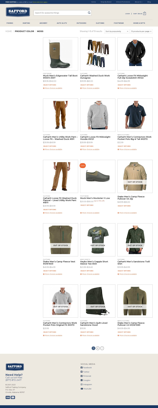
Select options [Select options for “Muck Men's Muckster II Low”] (87, 205)
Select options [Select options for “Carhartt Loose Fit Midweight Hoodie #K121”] (87, 146)
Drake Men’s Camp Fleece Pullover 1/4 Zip (131, 198)
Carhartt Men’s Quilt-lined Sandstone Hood (93, 324)
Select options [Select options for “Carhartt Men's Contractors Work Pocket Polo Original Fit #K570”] (49, 332)
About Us (139, 2)
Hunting (26, 23)
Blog (149, 2)
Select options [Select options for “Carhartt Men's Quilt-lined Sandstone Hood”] (87, 332)
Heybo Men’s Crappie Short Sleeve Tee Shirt (94, 263)
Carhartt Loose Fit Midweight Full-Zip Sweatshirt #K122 (133, 77)
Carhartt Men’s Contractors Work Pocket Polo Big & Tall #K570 (134, 138)
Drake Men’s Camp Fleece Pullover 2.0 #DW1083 (131, 324)
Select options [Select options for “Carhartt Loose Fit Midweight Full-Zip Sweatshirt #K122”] (124, 85)
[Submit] (90, 12)
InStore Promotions (123, 2)
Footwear (119, 23)
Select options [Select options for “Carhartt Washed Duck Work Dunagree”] (87, 85)
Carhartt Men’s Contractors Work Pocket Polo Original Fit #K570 (60, 324)
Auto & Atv (62, 23)
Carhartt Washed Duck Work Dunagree (95, 77)
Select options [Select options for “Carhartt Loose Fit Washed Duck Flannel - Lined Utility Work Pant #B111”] (49, 209)
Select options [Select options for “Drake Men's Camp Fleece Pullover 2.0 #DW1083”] (124, 332)
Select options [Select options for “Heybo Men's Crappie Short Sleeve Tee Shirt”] (87, 271)
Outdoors (81, 23)
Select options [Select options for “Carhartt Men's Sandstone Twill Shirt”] (124, 271)
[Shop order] (116, 31)
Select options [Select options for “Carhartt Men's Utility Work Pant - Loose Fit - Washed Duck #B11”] (49, 146)
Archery (43, 23)
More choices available (52, 88)
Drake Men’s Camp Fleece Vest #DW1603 (59, 263)
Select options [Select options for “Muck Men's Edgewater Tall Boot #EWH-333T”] (49, 85)
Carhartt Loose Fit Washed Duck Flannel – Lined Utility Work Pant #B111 (60, 200)
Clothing (100, 23)
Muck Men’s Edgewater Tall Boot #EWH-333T (60, 77)
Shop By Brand (106, 2)
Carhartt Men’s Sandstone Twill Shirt (134, 263)
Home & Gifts (139, 23)
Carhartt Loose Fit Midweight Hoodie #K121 (95, 138)
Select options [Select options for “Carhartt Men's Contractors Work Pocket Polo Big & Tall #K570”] (124, 146)
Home (93, 2)
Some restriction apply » (40, 2)
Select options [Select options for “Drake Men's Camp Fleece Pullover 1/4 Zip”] (124, 206)
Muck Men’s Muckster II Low (95, 198)
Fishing (10, 23)
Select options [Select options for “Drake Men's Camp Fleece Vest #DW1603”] (49, 271)
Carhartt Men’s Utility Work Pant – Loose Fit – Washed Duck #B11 (60, 138)
